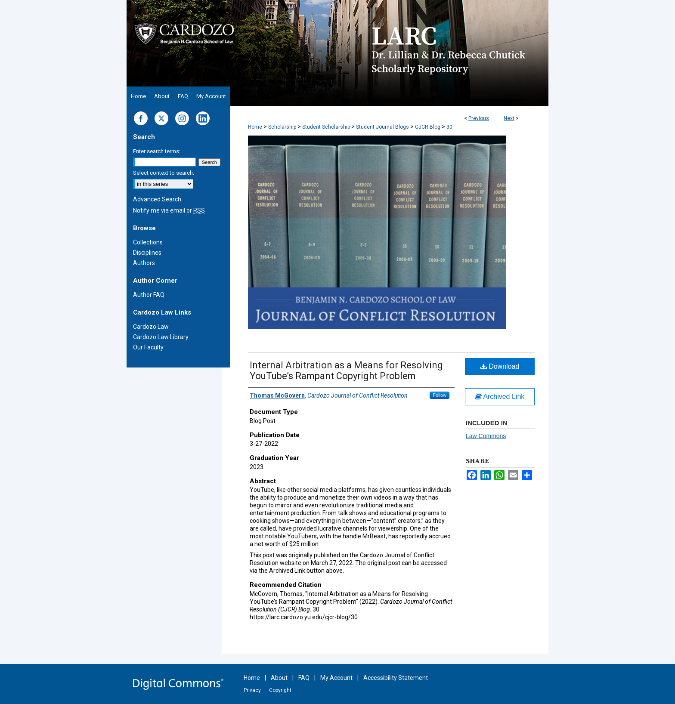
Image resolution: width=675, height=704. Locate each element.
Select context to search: (163, 173)
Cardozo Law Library (161, 336)
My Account (336, 677)
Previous (478, 118)
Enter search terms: (156, 151)
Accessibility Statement (395, 677)
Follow (439, 395)
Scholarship (282, 127)
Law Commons (486, 435)
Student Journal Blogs (382, 127)
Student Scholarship (326, 127)
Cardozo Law (151, 326)
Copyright (280, 690)
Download (500, 366)
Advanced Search (157, 199)
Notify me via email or (169, 210)
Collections (148, 242)
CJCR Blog (427, 127)
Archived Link (500, 396)
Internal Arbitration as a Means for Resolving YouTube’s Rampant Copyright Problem (346, 370)
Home (255, 127)
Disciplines (147, 252)
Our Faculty (148, 347)
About (279, 677)
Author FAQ (148, 294)
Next (509, 118)
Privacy (252, 690)
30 (449, 127)
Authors (144, 262)
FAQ (304, 677)
